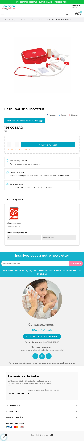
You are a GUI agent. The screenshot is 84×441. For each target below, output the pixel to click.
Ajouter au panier (48, 145)
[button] (42, 336)
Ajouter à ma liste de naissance (24, 121)
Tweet (63, 115)
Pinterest (74, 115)
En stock (10, 227)
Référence (11, 223)
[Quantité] (13, 144)
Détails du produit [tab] (15, 199)
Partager (52, 115)
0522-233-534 (76, 8)
